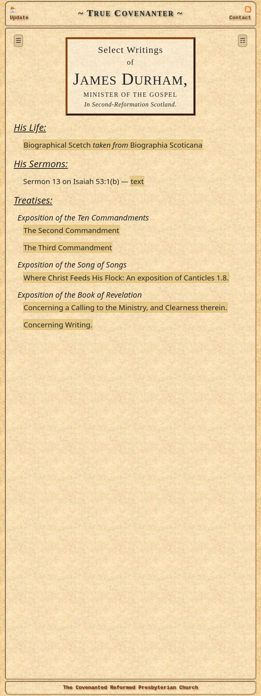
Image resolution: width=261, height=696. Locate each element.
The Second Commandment (71, 230)
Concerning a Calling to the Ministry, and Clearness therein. (125, 307)
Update (19, 18)
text (137, 181)
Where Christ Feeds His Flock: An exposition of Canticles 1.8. (126, 277)
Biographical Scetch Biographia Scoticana (113, 145)
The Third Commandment (68, 247)
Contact (240, 18)
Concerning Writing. (58, 324)
